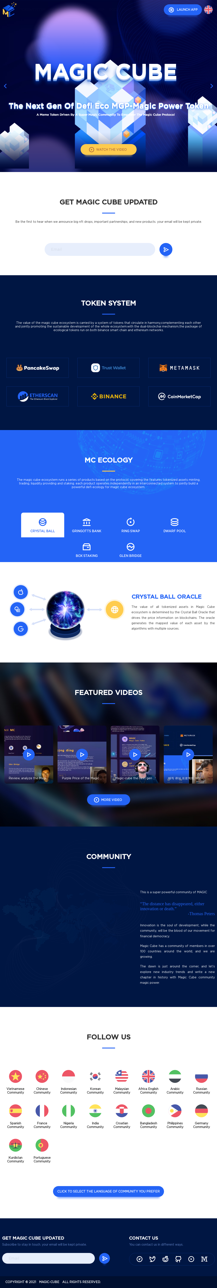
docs (113, 9)
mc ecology (60, 9)
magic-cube (49, 1282)
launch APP (182, 10)
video (80, 9)
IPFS (104, 21)
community (150, 9)
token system (32, 9)
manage (129, 9)
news (77, 21)
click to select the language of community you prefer (108, 1193)
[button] (211, 86)
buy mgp (97, 9)
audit (91, 21)
